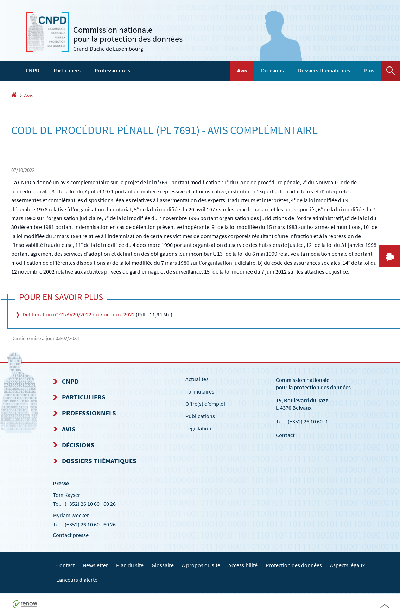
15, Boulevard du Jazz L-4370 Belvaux (302, 404)
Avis (242, 70)
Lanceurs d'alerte (76, 579)
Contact (285, 435)
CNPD (32, 70)
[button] (390, 71)
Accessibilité (243, 565)
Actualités (197, 379)
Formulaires (199, 391)
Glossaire (163, 565)
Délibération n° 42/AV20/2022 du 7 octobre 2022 (79, 314)
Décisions (272, 70)
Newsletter (95, 565)
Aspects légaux (347, 565)
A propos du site (201, 565)
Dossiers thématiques (324, 70)
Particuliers (67, 70)
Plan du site (130, 565)
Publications (200, 416)
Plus (369, 70)
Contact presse (71, 534)
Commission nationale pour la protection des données (313, 383)
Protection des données (294, 565)
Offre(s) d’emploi (205, 403)
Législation (198, 428)
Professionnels (112, 70)
